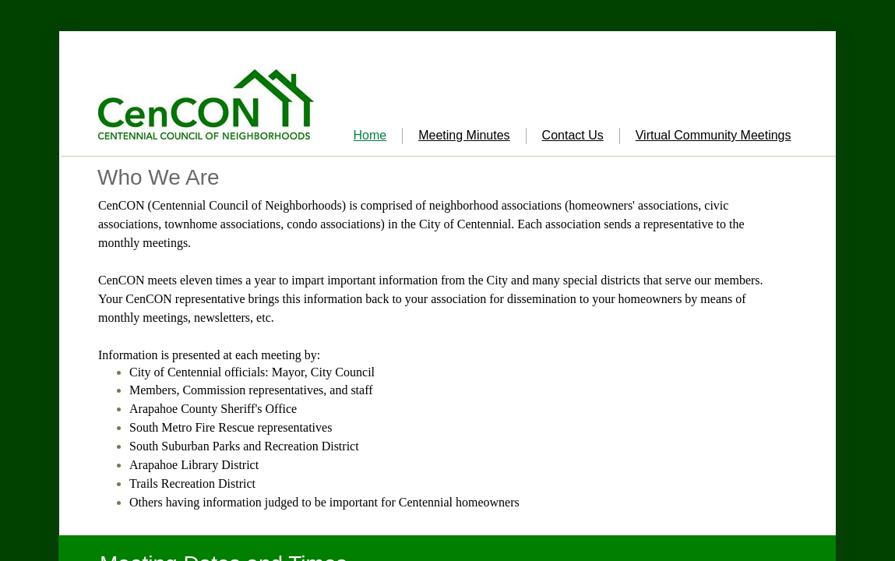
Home (370, 135)
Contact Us (573, 135)
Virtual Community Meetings (713, 135)
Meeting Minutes (463, 135)
